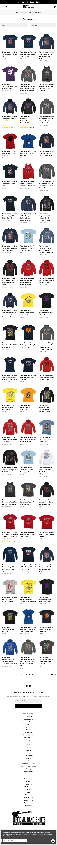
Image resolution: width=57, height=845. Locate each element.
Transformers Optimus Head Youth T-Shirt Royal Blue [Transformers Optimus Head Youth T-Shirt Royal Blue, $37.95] (28, 153)
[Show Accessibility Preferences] (53, 841)
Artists (28, 758)
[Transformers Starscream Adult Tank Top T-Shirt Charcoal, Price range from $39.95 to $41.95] (10, 490)
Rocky (28, 792)
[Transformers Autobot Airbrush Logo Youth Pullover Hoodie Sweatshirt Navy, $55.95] (10, 300)
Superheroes (28, 771)
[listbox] (43, 25)
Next (53, 674)
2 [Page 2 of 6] (21, 674)
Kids (28, 753)
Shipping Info (28, 719)
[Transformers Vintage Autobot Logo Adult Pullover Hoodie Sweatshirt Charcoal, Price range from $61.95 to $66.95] (47, 332)
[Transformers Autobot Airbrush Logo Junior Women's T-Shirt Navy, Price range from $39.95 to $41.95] (10, 365)
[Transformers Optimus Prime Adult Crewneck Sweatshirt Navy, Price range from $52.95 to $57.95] (10, 236)
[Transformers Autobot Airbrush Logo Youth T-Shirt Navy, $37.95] (28, 365)
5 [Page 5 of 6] (29, 674)
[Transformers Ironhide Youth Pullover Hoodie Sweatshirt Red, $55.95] (28, 427)
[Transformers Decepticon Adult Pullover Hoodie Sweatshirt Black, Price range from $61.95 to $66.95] (28, 106)
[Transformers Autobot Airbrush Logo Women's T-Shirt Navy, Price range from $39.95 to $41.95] (28, 554)
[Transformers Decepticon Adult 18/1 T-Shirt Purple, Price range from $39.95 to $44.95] (10, 74)
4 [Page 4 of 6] (26, 674)
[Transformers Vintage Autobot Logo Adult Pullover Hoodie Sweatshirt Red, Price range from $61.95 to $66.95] (28, 268)
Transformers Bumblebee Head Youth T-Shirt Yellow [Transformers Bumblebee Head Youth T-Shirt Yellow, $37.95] (28, 313)
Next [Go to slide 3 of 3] (54, 2)
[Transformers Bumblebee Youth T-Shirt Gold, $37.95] (28, 395)
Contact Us (28, 716)
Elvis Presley (28, 779)
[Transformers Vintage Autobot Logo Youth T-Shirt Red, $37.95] (47, 522)
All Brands (28, 805)
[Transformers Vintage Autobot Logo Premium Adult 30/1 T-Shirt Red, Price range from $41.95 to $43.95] (10, 522)
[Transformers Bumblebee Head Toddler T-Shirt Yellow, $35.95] (28, 587)
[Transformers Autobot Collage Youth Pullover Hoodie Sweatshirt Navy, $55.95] (47, 554)
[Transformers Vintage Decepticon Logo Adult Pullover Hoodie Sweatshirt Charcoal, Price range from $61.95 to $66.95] (47, 106)
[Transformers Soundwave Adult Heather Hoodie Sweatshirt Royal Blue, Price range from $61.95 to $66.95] (47, 236)
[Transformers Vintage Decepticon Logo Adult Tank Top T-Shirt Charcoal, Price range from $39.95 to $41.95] (47, 74)
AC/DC (28, 781)
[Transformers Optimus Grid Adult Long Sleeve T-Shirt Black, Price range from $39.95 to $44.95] (10, 457)
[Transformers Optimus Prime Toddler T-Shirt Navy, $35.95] (10, 42)
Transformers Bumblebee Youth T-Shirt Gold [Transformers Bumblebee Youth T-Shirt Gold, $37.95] (27, 407)
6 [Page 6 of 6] (32, 674)
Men (28, 747)
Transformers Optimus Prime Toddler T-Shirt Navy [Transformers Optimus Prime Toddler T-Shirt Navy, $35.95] (9, 54)
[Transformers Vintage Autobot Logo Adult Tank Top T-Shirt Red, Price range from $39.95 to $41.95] (28, 171)
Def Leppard (28, 797)
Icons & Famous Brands (28, 766)
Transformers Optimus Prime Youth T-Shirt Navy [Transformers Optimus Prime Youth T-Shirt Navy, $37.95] (9, 184)
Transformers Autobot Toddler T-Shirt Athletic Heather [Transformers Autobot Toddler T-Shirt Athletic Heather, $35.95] (10, 599)
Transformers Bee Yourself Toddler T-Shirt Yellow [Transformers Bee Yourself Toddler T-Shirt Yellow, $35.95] (8, 407)
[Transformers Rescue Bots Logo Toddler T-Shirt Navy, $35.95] (47, 617)
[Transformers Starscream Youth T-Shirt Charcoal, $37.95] (28, 490)
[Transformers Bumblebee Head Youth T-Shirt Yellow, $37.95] (28, 300)
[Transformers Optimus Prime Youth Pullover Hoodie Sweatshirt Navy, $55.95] (10, 106)
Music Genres (28, 761)
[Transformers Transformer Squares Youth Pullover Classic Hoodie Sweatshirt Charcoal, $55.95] (28, 647)
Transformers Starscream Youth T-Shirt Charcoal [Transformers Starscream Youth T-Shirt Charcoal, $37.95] (27, 502)
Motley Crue (28, 802)
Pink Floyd (28, 784)
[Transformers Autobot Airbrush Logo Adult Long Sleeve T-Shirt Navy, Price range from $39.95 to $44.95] (10, 554)
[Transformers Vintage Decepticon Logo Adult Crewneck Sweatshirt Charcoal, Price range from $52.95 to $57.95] (47, 171)
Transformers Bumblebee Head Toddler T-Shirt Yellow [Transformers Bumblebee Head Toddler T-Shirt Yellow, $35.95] (28, 599)
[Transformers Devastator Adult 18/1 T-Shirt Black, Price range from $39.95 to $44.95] (10, 332)
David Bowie (28, 800)
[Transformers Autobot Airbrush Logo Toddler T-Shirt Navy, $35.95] (28, 42)
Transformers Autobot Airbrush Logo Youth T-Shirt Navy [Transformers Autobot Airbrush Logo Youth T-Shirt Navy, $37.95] (28, 377)
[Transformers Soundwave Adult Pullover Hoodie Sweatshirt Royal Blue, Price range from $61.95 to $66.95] (10, 647)
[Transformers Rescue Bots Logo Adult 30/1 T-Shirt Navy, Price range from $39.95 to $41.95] (28, 332)
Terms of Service (28, 735)
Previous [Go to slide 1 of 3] (3, 2)
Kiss (28, 789)
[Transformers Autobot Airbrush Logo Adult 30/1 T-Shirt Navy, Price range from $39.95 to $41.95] (10, 203)
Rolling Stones (29, 795)
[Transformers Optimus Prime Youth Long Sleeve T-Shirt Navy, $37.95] (47, 141)
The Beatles (28, 787)
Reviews (28, 727)
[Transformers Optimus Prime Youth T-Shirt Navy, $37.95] (10, 171)
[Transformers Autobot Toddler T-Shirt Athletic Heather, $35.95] (10, 587)
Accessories (28, 755)
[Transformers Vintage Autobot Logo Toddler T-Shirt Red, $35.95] (28, 522)
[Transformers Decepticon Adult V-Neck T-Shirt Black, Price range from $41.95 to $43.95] (47, 587)
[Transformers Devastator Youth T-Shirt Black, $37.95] (10, 617)
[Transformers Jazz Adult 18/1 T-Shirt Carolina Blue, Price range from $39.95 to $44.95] (47, 427)
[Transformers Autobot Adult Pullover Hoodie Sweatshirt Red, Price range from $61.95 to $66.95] (47, 268)
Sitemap (28, 740)
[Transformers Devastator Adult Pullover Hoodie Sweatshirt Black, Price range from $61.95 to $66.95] (47, 395)
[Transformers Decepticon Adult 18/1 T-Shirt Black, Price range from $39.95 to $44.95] (47, 300)
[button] (14, 25)
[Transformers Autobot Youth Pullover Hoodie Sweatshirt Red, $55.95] (47, 365)
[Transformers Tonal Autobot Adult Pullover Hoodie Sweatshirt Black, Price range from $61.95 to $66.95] (10, 268)
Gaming (28, 769)
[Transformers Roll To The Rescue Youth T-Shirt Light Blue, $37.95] (28, 457)
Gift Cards (28, 729)
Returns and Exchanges (28, 722)
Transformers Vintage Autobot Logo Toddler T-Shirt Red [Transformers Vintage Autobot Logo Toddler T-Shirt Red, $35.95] (28, 534)
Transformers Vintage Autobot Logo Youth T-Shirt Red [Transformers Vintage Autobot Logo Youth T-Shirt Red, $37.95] (47, 534)
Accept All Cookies (8, 840)
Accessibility (28, 737)
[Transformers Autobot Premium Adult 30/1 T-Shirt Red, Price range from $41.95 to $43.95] (10, 141)
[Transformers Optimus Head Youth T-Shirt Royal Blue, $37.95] (28, 141)
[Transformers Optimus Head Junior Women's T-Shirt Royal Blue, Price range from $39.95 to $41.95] (28, 617)
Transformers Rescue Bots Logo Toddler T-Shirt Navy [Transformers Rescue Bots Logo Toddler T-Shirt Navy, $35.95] (46, 629)
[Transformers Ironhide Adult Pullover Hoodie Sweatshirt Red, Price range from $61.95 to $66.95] (10, 427)
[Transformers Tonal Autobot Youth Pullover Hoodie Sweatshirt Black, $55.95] (47, 490)
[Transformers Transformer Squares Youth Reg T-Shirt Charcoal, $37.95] (47, 647)
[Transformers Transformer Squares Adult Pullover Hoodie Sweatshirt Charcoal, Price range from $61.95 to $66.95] (28, 74)
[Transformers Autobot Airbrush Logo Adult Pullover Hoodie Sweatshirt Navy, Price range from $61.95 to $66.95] (28, 203)
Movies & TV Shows (28, 763)
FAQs (28, 724)
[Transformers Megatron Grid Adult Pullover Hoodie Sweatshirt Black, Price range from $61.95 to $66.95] (47, 203)
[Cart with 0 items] (55, 7)
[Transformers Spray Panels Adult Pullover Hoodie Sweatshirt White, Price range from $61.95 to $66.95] (47, 457)
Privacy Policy (28, 732)
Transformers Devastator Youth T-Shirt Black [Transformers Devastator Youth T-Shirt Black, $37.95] (9, 629)
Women (28, 750)
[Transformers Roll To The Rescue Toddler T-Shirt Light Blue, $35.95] (28, 236)
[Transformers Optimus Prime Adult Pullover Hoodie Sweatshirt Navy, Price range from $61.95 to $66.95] (47, 42)
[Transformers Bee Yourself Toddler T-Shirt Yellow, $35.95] (10, 395)
